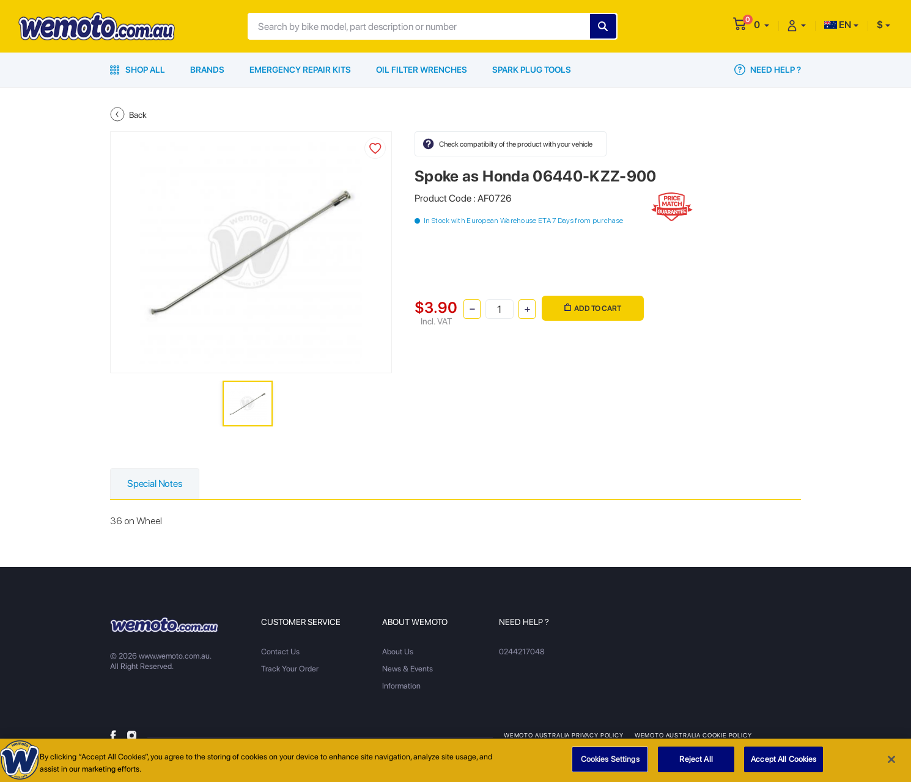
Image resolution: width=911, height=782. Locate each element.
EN (837, 25)
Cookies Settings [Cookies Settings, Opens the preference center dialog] (610, 764)
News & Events (407, 668)
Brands (207, 70)
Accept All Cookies (783, 764)
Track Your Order (290, 668)
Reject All (695, 764)
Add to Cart (592, 308)
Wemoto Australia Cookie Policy (693, 735)
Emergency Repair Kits (300, 70)
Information (401, 685)
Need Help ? (767, 69)
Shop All (137, 70)
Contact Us (280, 651)
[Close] (891, 764)
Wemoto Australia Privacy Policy (564, 735)
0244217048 (522, 651)
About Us (397, 651)
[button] (761, 25)
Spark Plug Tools (531, 70)
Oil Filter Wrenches (421, 70)
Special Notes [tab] (154, 483)
